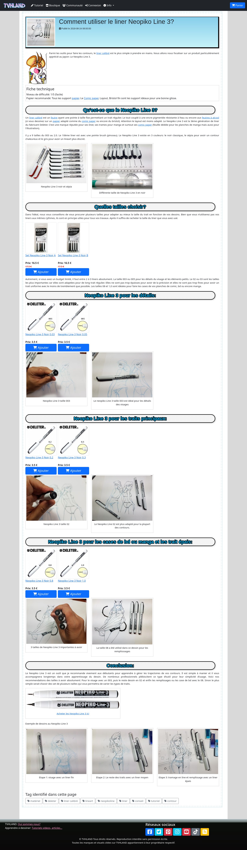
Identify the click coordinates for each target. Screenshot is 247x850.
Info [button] (107, 5)
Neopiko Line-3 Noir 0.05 (73, 318)
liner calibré (102, 53)
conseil (137, 801)
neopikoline (106, 801)
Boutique (53, 5)
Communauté (72, 5)
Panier (237, 5)
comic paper (89, 121)
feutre (54, 117)
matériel (33, 801)
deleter (50, 801)
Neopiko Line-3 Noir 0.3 (73, 441)
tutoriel (154, 801)
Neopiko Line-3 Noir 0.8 (41, 565)
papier (75, 98)
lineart (87, 801)
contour (170, 801)
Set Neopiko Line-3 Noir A (41, 239)
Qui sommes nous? (29, 824)
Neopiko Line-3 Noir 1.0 (73, 565)
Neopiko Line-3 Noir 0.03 (41, 318)
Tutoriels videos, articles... (47, 828)
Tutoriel (37, 5)
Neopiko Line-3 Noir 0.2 (41, 441)
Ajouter (41, 272)
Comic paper (91, 98)
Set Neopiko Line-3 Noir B (73, 239)
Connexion (93, 5)
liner (123, 801)
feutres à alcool (210, 117)
